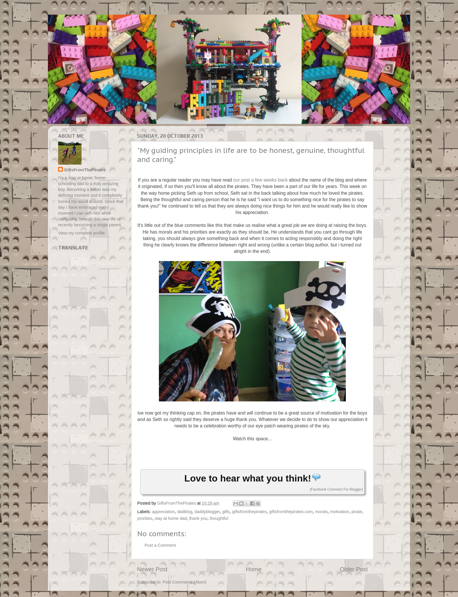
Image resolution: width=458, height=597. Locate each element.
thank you (198, 518)
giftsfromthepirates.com (291, 511)
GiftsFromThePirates (84, 170)
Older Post (354, 569)
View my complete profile (81, 233)
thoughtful (219, 518)
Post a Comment (160, 545)
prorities (144, 518)
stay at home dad (171, 518)
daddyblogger (207, 511)
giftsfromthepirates (249, 511)
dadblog (184, 511)
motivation (339, 511)
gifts (226, 511)
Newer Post (152, 569)
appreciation (163, 511)
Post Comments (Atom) (185, 582)
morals (321, 511)
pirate (357, 511)
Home (254, 569)
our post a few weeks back (260, 179)
